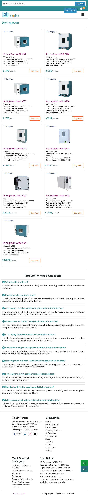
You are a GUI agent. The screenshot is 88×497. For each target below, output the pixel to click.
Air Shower (16, 476)
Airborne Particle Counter (23, 479)
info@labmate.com (23, 427)
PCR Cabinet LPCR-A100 (50, 476)
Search (80, 3)
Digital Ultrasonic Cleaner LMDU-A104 (56, 468)
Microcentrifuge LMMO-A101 (52, 473)
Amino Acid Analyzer (21, 482)
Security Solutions (53, 430)
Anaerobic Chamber (21, 485)
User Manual (50, 436)
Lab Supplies (50, 427)
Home (48, 422)
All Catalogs (50, 433)
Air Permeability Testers (22, 470)
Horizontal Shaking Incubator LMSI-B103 (56, 479)
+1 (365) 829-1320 (25, 429)
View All (15, 487)
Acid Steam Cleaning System (21, 466)
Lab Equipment (51, 424)
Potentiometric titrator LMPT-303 (54, 465)
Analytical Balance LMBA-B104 (53, 482)
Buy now (34, 71)
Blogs (47, 439)
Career (48, 444)
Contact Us (50, 447)
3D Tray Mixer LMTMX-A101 (51, 462)
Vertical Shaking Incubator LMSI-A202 (56, 471)
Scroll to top (19, 494)
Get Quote (70, 10)
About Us (49, 442)
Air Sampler (17, 473)
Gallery (48, 450)
